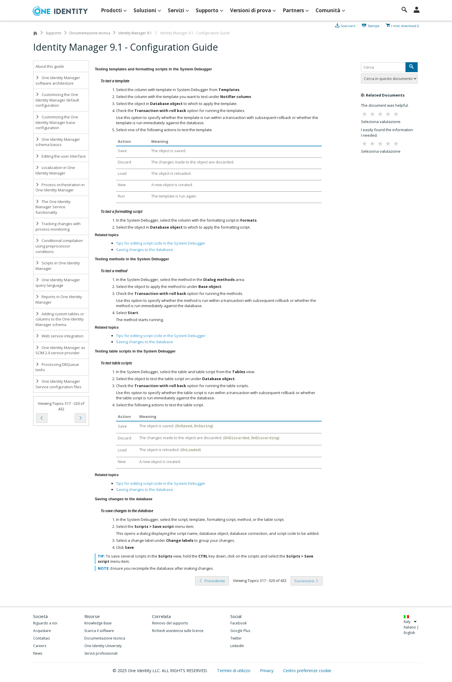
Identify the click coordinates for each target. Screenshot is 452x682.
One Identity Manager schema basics (57, 142)
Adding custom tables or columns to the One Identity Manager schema (59, 319)
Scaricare (348, 25)
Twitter (236, 638)
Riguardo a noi (45, 623)
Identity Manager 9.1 (135, 33)
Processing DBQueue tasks (57, 367)
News (37, 653)
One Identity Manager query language (57, 282)
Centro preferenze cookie (307, 670)
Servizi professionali (101, 653)
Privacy (267, 670)
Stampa (373, 25)
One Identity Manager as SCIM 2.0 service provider (60, 350)
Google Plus (240, 630)
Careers (39, 645)
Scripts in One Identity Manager (57, 265)
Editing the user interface (60, 156)
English (409, 632)
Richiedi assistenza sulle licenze (178, 630)
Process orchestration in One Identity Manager (60, 187)
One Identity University (103, 645)
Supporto (53, 33)
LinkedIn (237, 645)
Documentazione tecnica (90, 33)
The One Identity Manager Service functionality (53, 207)
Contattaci (41, 638)
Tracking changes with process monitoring (58, 226)
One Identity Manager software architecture (57, 80)
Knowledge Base (98, 623)
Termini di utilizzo (234, 670)
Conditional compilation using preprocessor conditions (59, 246)
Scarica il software (99, 630)
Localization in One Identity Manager (55, 170)
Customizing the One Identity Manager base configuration (56, 122)
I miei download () (405, 25)
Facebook (238, 623)
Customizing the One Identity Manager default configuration (57, 100)
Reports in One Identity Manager (58, 299)
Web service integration (59, 336)
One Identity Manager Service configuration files (58, 384)
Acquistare (42, 630)
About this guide (49, 66)
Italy (410, 621)
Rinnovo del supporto (170, 623)
